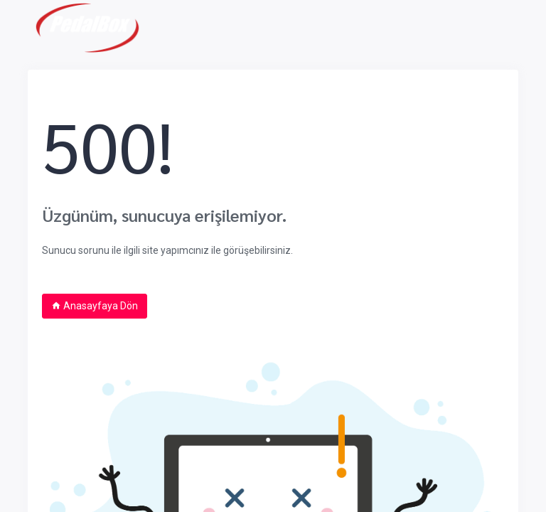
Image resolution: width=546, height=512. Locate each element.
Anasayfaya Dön (94, 305)
